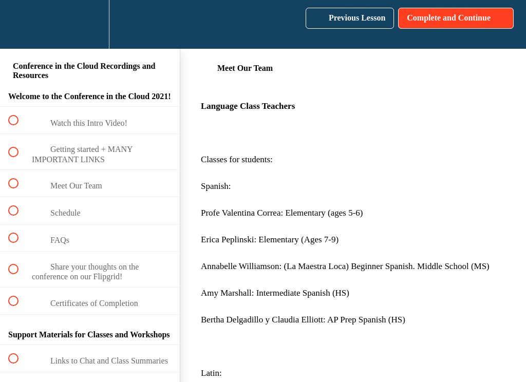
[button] (19, 24)
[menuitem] (90, 24)
